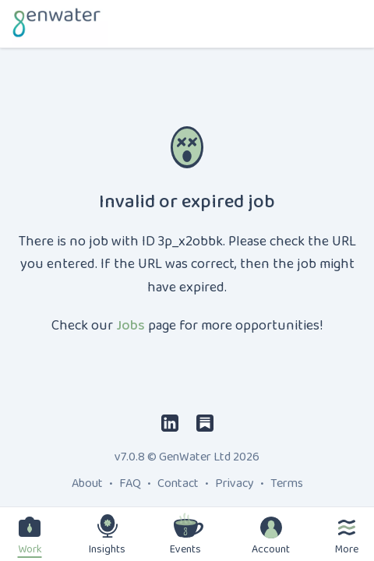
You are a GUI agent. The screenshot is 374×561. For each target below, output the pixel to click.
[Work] (30, 527)
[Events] (188, 525)
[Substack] (204, 422)
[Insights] (107, 526)
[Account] (271, 527)
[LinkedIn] (169, 422)
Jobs (130, 326)
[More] (346, 527)
